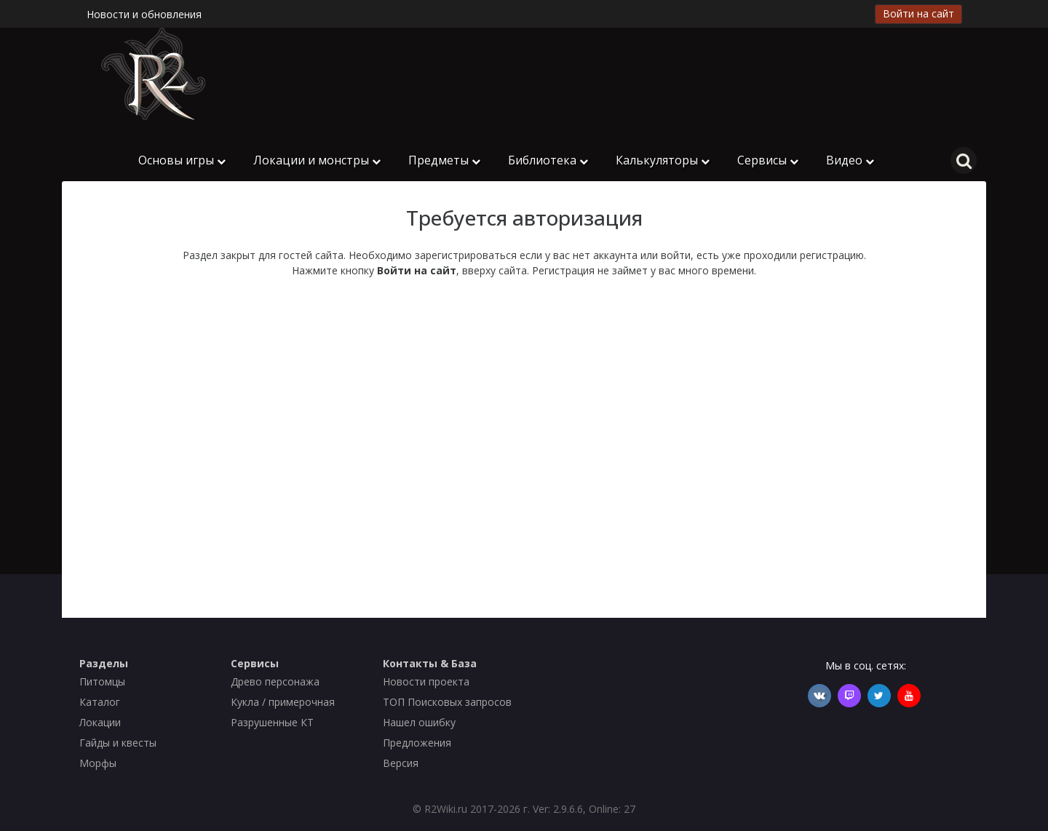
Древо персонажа (275, 681)
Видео (850, 160)
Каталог (99, 702)
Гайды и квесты (117, 743)
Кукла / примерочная (283, 702)
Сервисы (767, 160)
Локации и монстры (317, 160)
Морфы (97, 763)
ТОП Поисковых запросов (447, 702)
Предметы (444, 160)
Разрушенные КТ (272, 722)
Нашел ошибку (419, 722)
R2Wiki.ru (445, 809)
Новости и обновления (144, 14)
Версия (400, 763)
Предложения (417, 743)
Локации (100, 722)
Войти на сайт (918, 13)
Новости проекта (426, 681)
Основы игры (182, 160)
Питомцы (102, 681)
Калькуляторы (663, 160)
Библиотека (548, 160)
